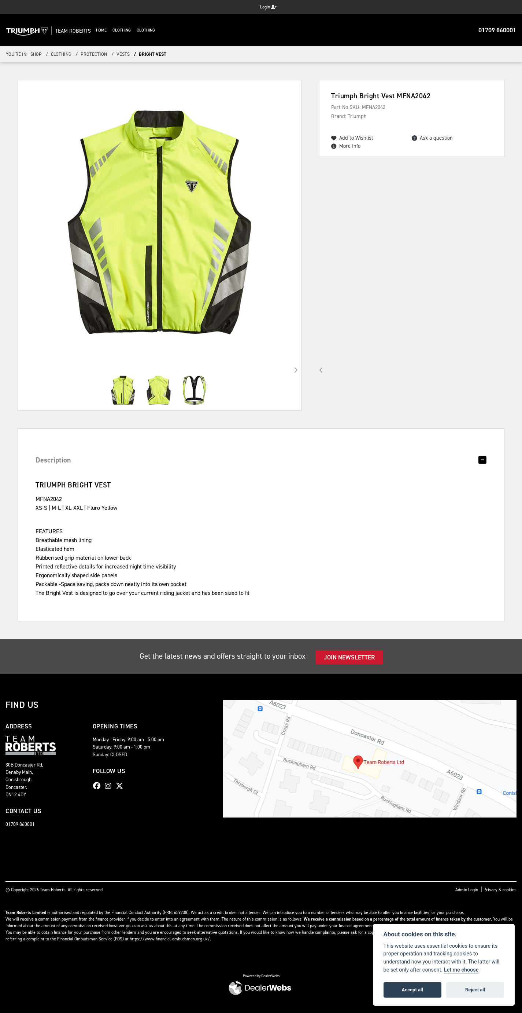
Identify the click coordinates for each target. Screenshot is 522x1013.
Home (116, 30)
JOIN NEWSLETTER (349, 657)
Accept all (412, 989)
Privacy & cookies (500, 890)
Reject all (475, 989)
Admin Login (466, 890)
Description (53, 460)
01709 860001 (497, 30)
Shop (36, 54)
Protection (94, 54)
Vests (123, 54)
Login (268, 7)
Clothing (137, 30)
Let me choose (461, 970)
